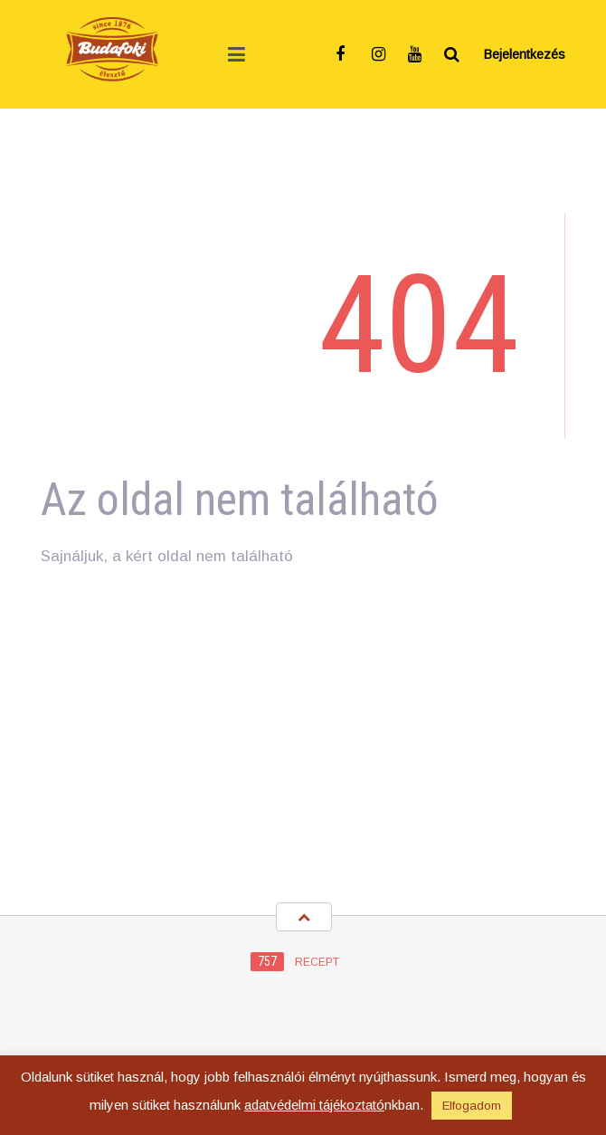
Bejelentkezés (524, 54)
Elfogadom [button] (471, 1105)
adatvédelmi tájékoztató (314, 1104)
